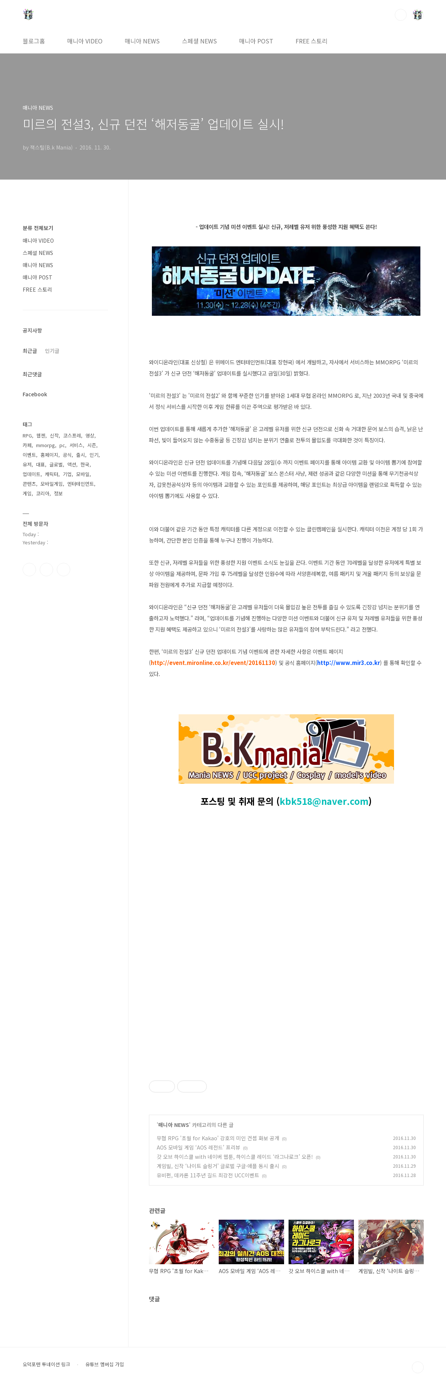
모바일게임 (51, 483)
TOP (418, 1367)
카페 (27, 445)
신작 (54, 435)
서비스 (76, 445)
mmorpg (45, 445)
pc (62, 445)
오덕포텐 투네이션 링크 (46, 1364)
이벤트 (29, 454)
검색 (400, 14)
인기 (93, 454)
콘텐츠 (29, 483)
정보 (58, 493)
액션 (71, 464)
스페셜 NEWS (199, 40)
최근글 (30, 350)
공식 (67, 454)
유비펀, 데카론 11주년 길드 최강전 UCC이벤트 (208, 1175)
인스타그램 (46, 569)
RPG (27, 435)
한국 (85, 464)
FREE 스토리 (312, 40)
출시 (80, 454)
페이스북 (29, 569)
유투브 (63, 569)
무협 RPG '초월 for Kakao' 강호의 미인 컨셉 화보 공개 (218, 1138)
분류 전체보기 (38, 228)
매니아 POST (256, 40)
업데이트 (31, 474)
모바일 (82, 474)
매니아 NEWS (142, 40)
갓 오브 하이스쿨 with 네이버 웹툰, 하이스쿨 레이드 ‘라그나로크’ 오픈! (235, 1156)
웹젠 (40, 435)
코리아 (42, 493)
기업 (67, 474)
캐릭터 (51, 474)
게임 (27, 493)
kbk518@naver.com (324, 800)
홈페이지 (49, 454)
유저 (27, 464)
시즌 (91, 445)
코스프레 (72, 435)
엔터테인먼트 (80, 483)
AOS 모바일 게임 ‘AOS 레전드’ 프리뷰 (198, 1147)
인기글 (52, 350)
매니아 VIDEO (84, 40)
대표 (40, 464)
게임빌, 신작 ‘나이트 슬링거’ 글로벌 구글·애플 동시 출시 (218, 1166)
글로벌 (56, 464)
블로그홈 (34, 40)
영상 (89, 435)
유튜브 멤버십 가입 (104, 1364)
